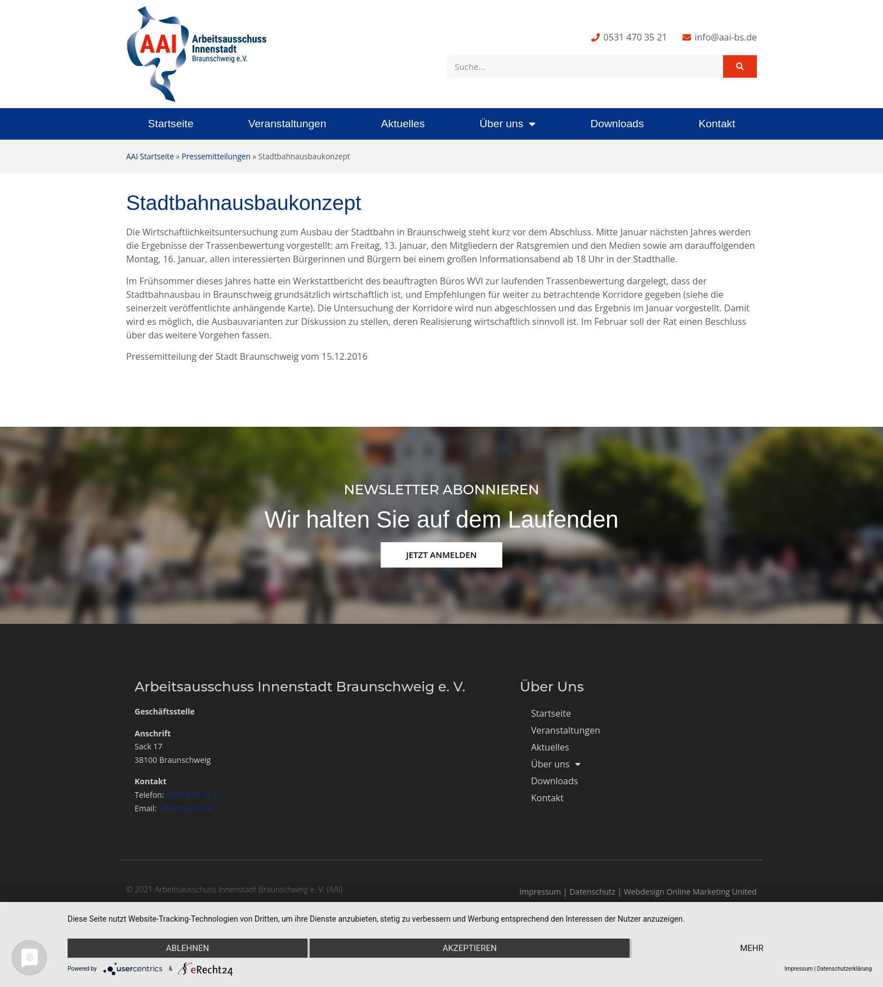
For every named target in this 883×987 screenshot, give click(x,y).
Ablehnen (187, 948)
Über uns (507, 124)
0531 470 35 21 (194, 794)
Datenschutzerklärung (844, 969)
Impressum (540, 891)
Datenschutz (592, 891)
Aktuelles (403, 123)
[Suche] (740, 66)
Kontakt (716, 123)
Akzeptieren (470, 948)
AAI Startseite (150, 156)
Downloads (617, 123)
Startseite (171, 123)
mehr (752, 948)
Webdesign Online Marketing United (690, 891)
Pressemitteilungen (216, 156)
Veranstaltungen (287, 123)
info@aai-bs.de (186, 808)
